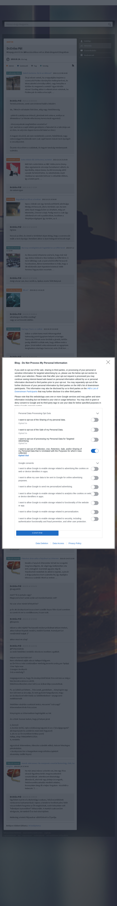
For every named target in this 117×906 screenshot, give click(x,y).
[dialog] (58, 453)
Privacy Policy (75, 543)
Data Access (58, 543)
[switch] (95, 420)
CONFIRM (37, 533)
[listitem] (58, 413)
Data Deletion (42, 543)
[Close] (109, 363)
